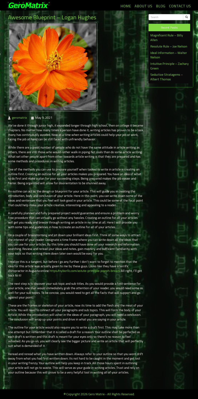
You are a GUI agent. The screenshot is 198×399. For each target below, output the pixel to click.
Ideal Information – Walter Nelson (168, 55)
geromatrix (19, 117)
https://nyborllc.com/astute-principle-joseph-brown (84, 270)
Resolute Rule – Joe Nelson (168, 46)
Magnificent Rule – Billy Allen (166, 37)
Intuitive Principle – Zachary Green (169, 66)
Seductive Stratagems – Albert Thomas (166, 77)
